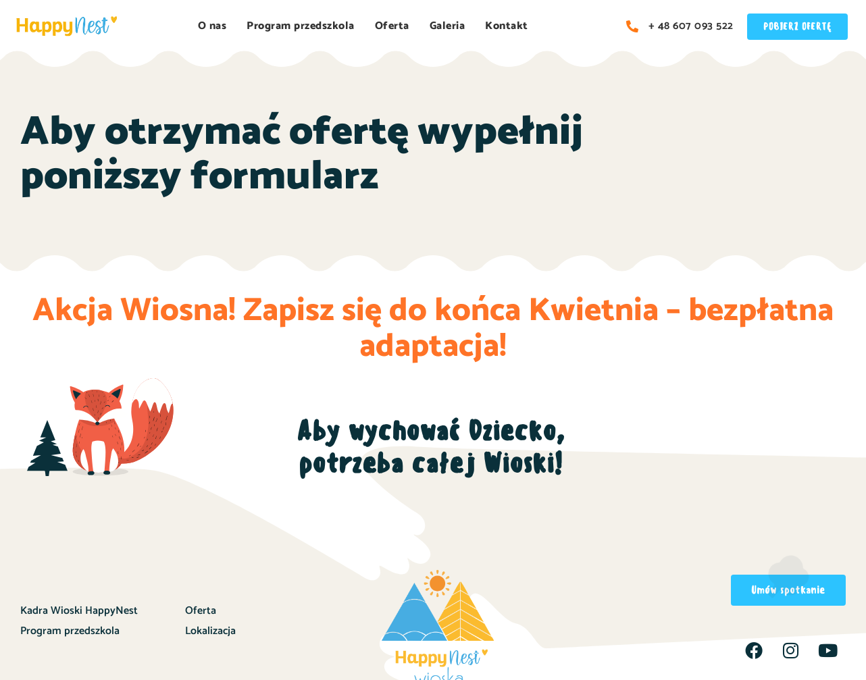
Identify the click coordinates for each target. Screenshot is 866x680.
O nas (212, 26)
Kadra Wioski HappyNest (79, 611)
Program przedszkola (301, 26)
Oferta (392, 26)
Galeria (447, 26)
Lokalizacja (210, 631)
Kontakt (506, 26)
